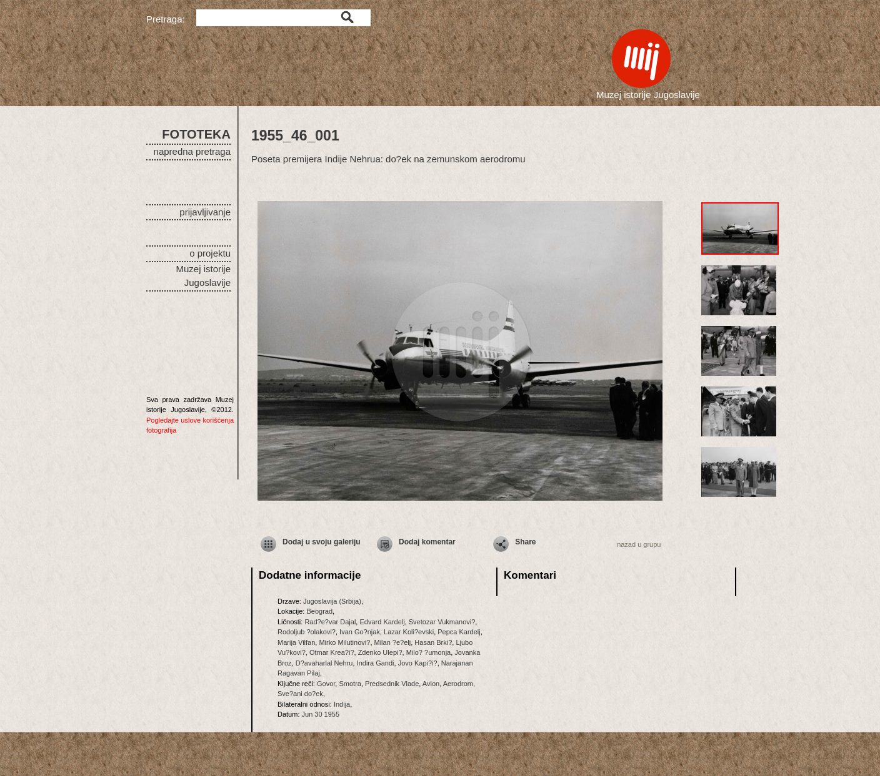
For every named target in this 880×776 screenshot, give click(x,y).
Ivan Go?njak (359, 632)
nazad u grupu (639, 544)
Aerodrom (458, 683)
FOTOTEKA (196, 134)
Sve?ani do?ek (300, 693)
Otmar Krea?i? (331, 652)
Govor (326, 683)
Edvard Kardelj (381, 622)
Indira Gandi (375, 663)
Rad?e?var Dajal (330, 622)
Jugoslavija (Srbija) (332, 601)
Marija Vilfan (296, 642)
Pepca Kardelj (459, 632)
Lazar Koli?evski (409, 632)
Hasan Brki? (433, 642)
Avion (430, 683)
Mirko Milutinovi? (344, 642)
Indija (342, 704)
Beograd (319, 611)
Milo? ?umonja (428, 652)
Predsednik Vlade (392, 683)
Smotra (350, 683)
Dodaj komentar (427, 542)
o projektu (210, 253)
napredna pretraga (192, 151)
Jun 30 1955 (321, 714)
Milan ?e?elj (392, 642)
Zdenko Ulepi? (380, 652)
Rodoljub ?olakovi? (307, 632)
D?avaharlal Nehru (324, 663)
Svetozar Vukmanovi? (442, 622)
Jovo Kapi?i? (418, 663)
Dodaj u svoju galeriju (321, 542)
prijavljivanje (205, 212)
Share (525, 542)
